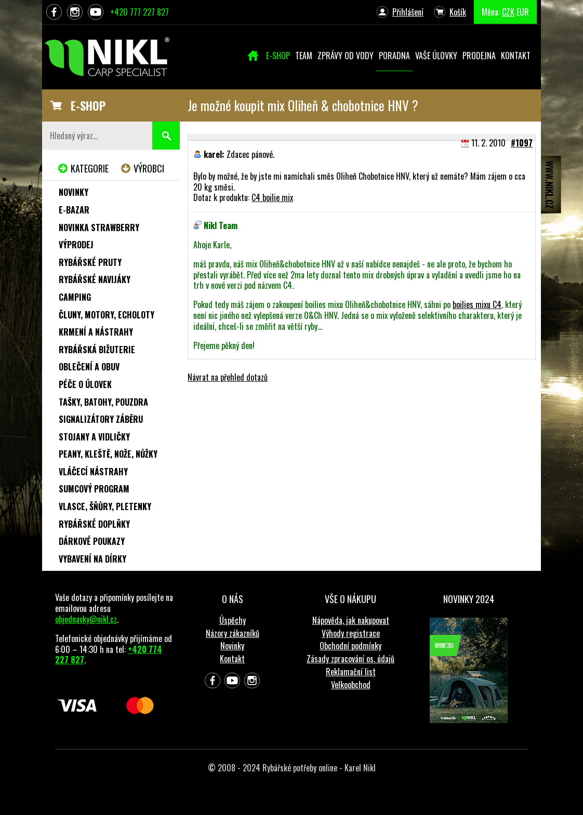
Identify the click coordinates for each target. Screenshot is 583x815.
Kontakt (232, 658)
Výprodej (76, 244)
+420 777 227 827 (139, 12)
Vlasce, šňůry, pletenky (105, 506)
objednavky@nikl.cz (86, 619)
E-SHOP (88, 105)
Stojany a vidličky (94, 437)
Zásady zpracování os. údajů (350, 658)
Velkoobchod (350, 684)
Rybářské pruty (90, 262)
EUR (522, 12)
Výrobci (149, 168)
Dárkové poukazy (92, 541)
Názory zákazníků (232, 633)
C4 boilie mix (272, 197)
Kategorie (90, 168)
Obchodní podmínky (350, 645)
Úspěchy (232, 620)
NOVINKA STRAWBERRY (99, 227)
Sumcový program (94, 489)
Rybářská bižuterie (97, 349)
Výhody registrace (351, 633)
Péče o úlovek (85, 384)
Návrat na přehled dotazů (228, 377)
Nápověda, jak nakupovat (350, 620)
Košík (457, 12)
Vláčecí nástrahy (93, 471)
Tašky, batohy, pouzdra (103, 402)
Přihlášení (407, 12)
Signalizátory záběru (101, 419)
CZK (508, 12)
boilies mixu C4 (477, 304)
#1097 (522, 143)
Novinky (73, 192)
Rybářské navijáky (94, 279)
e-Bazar (74, 210)
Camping (75, 297)
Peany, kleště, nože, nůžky (108, 454)
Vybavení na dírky (92, 559)
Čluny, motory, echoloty (106, 315)
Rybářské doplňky (94, 524)
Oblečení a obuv (89, 366)
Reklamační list (351, 671)
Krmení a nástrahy (96, 332)
